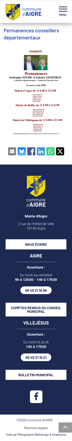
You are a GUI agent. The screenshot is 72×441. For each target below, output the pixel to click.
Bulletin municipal (36, 375)
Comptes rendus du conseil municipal (36, 310)
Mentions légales (36, 428)
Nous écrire (36, 244)
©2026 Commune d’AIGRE (35, 420)
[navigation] (62, 11)
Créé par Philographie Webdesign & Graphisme (36, 434)
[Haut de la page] (65, 427)
